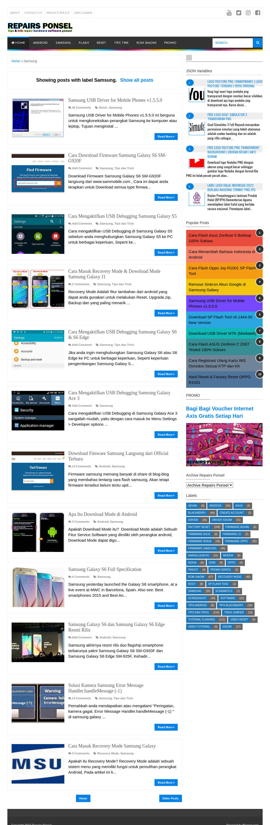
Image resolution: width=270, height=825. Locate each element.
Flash (84, 43)
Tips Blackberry (231, 612)
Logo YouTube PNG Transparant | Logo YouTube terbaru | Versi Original (235, 83)
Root (192, 591)
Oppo (231, 570)
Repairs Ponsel (42, 809)
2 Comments (80, 277)
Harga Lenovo (198, 562)
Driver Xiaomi (222, 527)
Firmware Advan (237, 534)
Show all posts (136, 80)
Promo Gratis (220, 577)
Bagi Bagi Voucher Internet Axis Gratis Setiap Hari (215, 415)
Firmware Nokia (199, 548)
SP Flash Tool (218, 591)
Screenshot (197, 605)
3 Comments (80, 507)
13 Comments (81, 452)
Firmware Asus (199, 541)
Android (40, 43)
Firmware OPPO (236, 548)
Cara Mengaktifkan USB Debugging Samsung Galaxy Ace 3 (122, 385)
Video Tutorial (199, 634)
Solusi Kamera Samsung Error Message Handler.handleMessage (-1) (104, 673)
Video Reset (239, 626)
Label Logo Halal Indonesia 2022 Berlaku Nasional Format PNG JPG (231, 187)
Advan (192, 513)
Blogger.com (251, 809)
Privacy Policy (58, 12)
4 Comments (80, 562)
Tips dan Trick (124, 162)
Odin (212, 570)
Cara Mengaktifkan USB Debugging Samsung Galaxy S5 (119, 209)
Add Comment (82, 162)
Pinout (193, 577)
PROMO (170, 43)
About (15, 12)
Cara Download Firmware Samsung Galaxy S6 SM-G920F (121, 154)
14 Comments (81, 683)
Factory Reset (199, 534)
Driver (103, 107)
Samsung (63, 43)
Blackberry (197, 520)
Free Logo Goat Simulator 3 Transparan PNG (227, 116)
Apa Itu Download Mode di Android (101, 500)
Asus (239, 513)
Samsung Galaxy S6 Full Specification (103, 555)
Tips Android (197, 612)
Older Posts (170, 782)
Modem (228, 562)
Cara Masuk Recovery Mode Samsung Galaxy (110, 730)
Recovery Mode (108, 737)
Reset (101, 43)
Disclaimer (83, 12)
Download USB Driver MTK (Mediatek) (223, 333)
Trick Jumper (234, 619)
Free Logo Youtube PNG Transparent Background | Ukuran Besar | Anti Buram (234, 152)
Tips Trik (121, 43)
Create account (232, 520)
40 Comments (81, 107)
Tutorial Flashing (201, 626)
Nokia (192, 570)
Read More (166, 136)
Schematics (224, 598)
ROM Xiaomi (146, 43)
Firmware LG (232, 541)
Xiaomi (227, 634)
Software (227, 605)
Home (18, 43)
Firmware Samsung (202, 555)
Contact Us (33, 12)
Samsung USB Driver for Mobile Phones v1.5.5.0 (113, 100)
